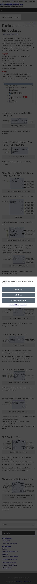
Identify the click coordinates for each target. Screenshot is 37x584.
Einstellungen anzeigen (18, 300)
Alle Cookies (18, 289)
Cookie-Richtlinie (14, 305)
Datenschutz (23, 305)
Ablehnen (18, 295)
